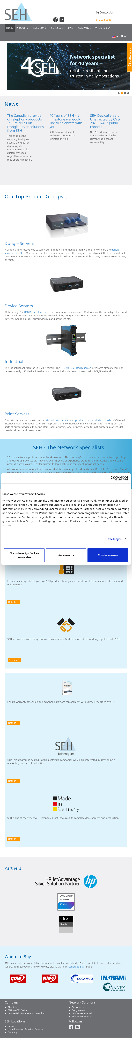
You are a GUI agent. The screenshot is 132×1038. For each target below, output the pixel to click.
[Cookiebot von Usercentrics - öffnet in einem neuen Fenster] (113, 478)
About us (12, 1007)
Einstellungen (113, 539)
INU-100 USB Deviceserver (76, 367)
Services (57, 27)
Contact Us (105, 12)
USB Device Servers (35, 312)
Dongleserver (78, 1010)
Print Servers (17, 414)
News (71, 27)
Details (12, 602)
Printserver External (82, 1016)
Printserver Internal (82, 1013)
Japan (11, 1026)
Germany (12, 1032)
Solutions (40, 27)
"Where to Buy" (77, 966)
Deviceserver (78, 1007)
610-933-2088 (103, 19)
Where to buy (102, 27)
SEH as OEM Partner (18, 1010)
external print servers (57, 420)
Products (23, 27)
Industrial (14, 361)
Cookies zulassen (108, 555)
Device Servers (19, 306)
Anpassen (66, 555)
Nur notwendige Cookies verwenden (24, 555)
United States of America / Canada (25, 1029)
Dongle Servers (19, 243)
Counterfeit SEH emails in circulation (26, 1013)
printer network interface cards (93, 420)
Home (9, 27)
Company (84, 27)
